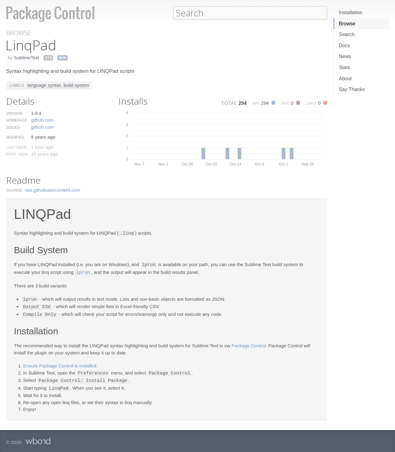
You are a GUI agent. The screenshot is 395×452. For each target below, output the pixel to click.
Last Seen (16, 147)
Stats (344, 67)
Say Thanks (352, 89)
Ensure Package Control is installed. (60, 363)
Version (14, 113)
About (345, 78)
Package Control (248, 343)
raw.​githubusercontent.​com (52, 189)
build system (76, 84)
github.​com (42, 119)
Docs (344, 45)
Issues (13, 127)
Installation (351, 12)
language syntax (44, 84)
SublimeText (26, 57)
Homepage (16, 120)
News (345, 56)
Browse (347, 23)
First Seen (17, 154)
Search (347, 34)
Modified (15, 137)
